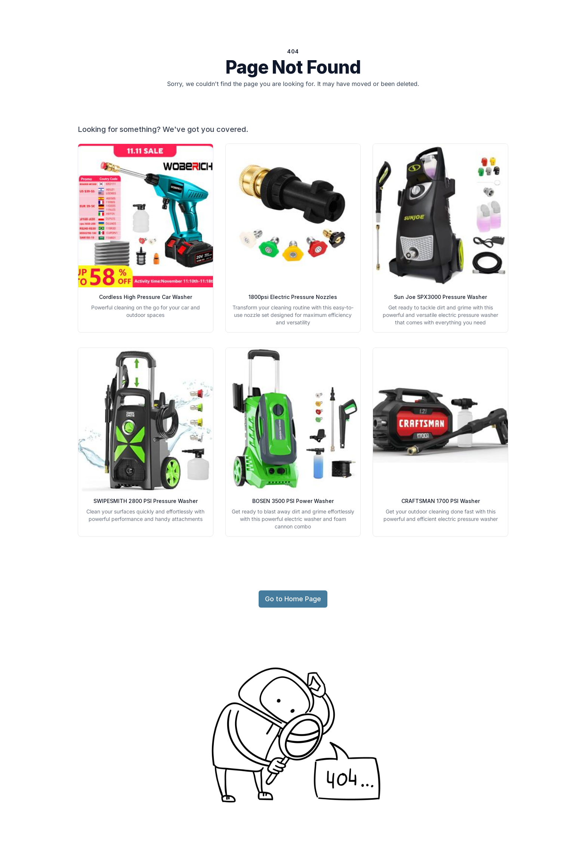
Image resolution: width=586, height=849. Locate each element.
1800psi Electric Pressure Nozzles (293, 297)
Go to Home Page (293, 599)
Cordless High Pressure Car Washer (145, 297)
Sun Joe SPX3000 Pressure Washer (440, 297)
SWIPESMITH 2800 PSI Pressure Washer (145, 501)
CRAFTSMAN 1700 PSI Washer (440, 501)
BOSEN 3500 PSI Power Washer (293, 501)
